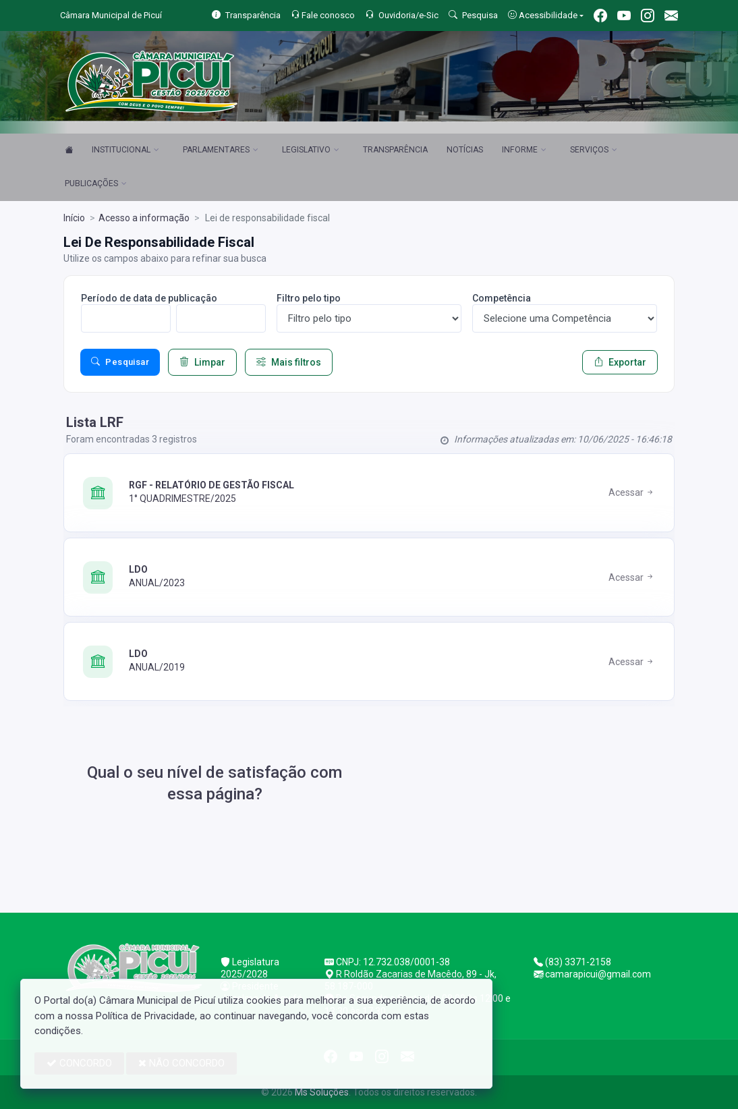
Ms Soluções (322, 1092)
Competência (501, 298)
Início (74, 217)
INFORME (524, 150)
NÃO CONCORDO (181, 1063)
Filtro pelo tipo (309, 298)
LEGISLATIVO (310, 150)
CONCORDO (79, 1063)
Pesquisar (120, 362)
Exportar (620, 362)
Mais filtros (288, 362)
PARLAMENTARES (220, 150)
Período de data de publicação (149, 298)
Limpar (202, 362)
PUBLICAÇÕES (96, 184)
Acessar (631, 492)
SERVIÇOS (593, 150)
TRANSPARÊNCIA (395, 149)
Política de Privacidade (145, 1016)
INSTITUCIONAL (125, 150)
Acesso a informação (144, 217)
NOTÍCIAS (465, 149)
